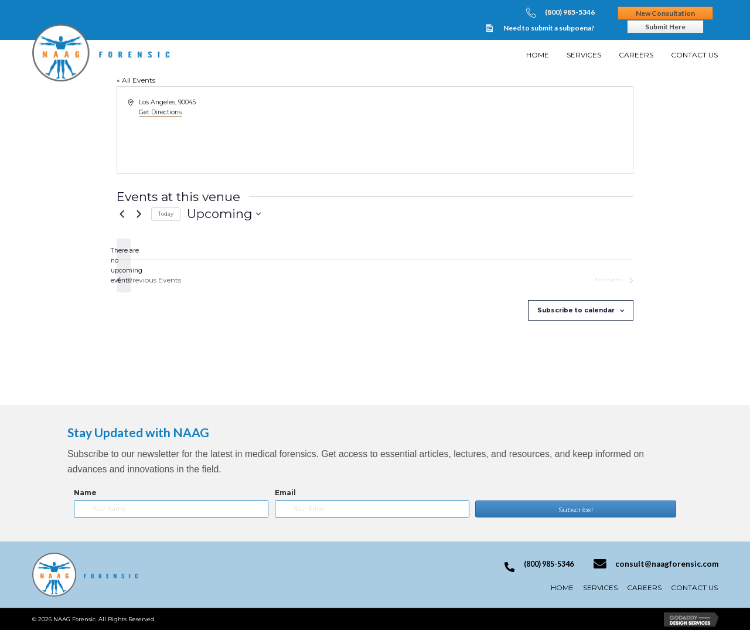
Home (562, 587)
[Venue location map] (503, 130)
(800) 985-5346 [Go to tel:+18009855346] (570, 12)
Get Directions (160, 112)
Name (85, 492)
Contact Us (694, 587)
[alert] (124, 265)
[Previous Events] (122, 214)
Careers (644, 587)
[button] (575, 508)
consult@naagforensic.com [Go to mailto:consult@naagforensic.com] (666, 563)
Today (165, 213)
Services (600, 587)
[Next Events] (139, 214)
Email (285, 492)
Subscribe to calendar (576, 310)
